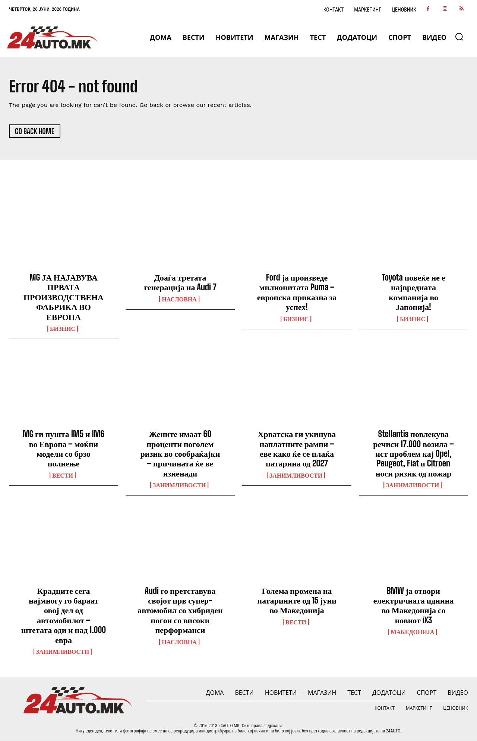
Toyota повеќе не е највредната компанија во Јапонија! (413, 292)
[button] (459, 36)
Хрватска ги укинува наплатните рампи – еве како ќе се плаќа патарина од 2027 (297, 449)
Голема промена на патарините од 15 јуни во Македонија (296, 600)
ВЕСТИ (62, 475)
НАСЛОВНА (179, 299)
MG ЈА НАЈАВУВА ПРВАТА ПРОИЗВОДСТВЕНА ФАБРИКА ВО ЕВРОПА (63, 297)
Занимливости (179, 485)
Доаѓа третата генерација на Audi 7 (180, 282)
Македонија (413, 632)
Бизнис (62, 329)
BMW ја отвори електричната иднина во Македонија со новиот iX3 (413, 605)
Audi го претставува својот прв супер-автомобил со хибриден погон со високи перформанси (180, 610)
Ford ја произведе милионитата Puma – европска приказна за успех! (297, 292)
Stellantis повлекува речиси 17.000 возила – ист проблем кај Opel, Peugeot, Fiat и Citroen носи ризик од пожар (413, 454)
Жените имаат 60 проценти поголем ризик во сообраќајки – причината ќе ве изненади (180, 454)
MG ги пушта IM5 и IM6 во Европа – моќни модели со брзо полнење (63, 449)
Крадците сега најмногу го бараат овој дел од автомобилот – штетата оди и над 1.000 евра (63, 615)
